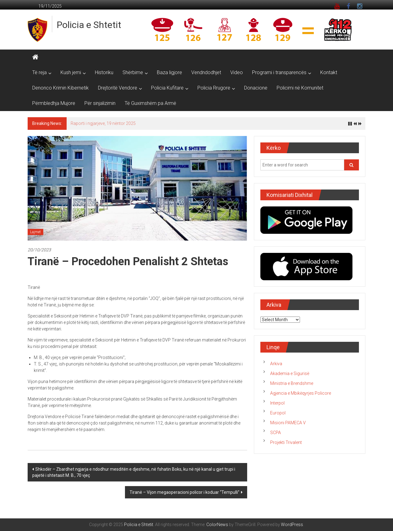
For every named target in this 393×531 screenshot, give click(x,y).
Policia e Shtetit (89, 24)
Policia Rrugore (213, 88)
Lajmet (35, 232)
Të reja (39, 72)
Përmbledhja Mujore (53, 103)
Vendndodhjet (206, 72)
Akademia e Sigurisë (289, 373)
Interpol (277, 403)
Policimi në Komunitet (300, 88)
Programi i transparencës (279, 72)
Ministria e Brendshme (291, 383)
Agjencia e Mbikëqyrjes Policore (300, 393)
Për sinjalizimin (99, 103)
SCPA (275, 432)
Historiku (104, 72)
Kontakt (328, 72)
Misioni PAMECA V (288, 422)
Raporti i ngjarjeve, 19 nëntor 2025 (103, 123)
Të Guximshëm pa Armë (150, 103)
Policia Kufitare (167, 88)
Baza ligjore (169, 72)
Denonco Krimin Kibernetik (60, 88)
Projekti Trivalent (286, 442)
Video (236, 72)
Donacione (255, 88)
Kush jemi (70, 72)
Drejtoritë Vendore (117, 88)
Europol (278, 412)
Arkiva (276, 363)
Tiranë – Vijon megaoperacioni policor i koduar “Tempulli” (184, 492)
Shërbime (133, 72)
